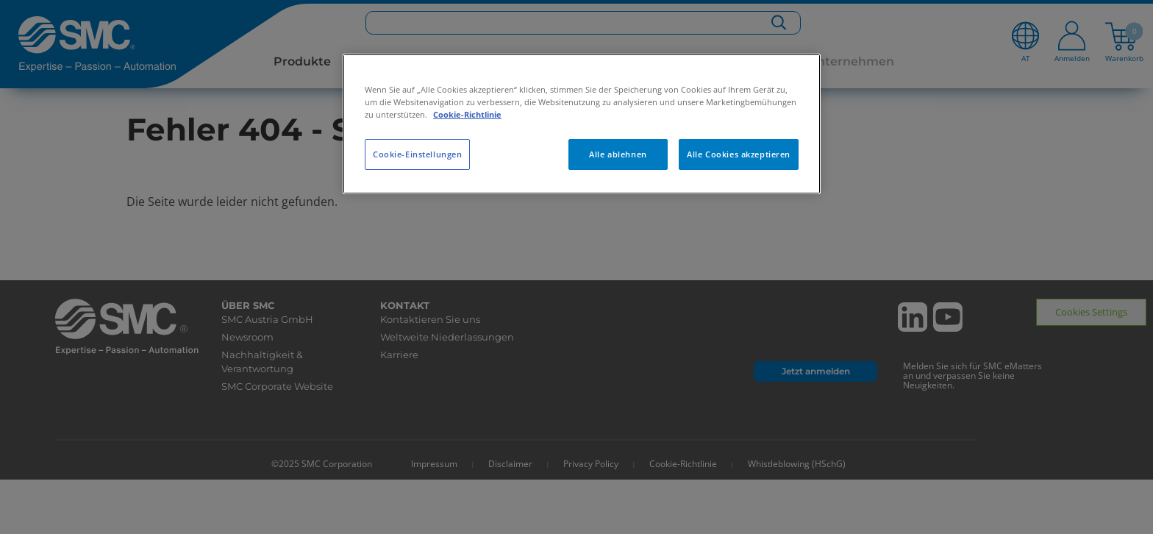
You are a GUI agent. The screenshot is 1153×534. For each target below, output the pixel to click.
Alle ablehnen (617, 154)
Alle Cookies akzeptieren (738, 154)
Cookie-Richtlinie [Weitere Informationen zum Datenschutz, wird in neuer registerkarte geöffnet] (467, 114)
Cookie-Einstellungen (417, 154)
